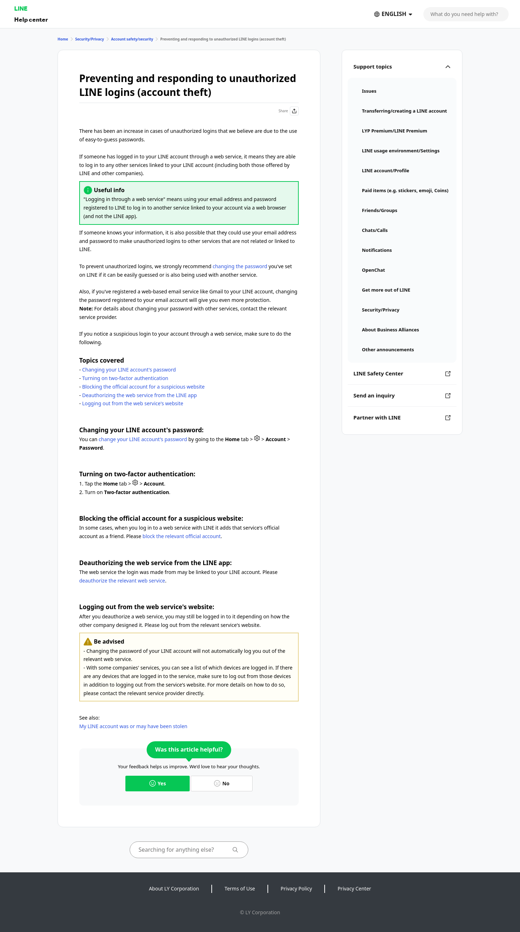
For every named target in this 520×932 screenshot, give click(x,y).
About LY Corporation (174, 888)
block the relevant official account (181, 536)
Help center (31, 19)
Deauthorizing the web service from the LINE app (139, 395)
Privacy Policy (296, 888)
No (221, 783)
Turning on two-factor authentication (125, 378)
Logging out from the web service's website (132, 403)
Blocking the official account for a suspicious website (143, 386)
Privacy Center (354, 888)
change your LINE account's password (143, 439)
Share (288, 111)
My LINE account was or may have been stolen (133, 726)
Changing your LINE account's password (129, 369)
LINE (20, 8)
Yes (157, 783)
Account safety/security (132, 39)
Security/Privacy (89, 39)
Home (63, 39)
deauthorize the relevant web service (122, 580)
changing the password (240, 266)
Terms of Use (239, 888)
